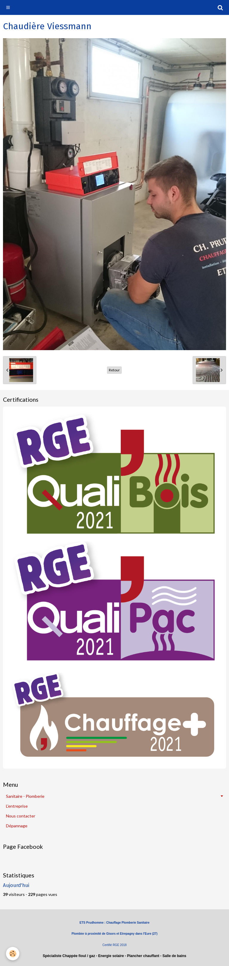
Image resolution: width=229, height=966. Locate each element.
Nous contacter (20, 815)
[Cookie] (12, 953)
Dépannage (16, 825)
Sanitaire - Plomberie (25, 796)
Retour (114, 370)
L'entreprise (17, 806)
